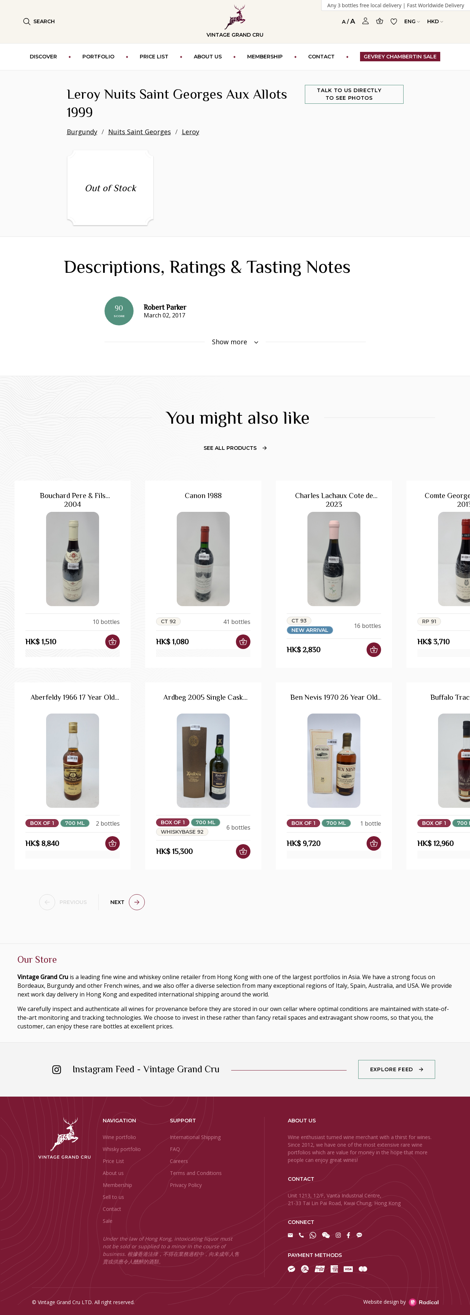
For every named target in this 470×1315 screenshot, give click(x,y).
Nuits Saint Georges (139, 131)
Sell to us (113, 1196)
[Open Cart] (379, 21)
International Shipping (195, 1137)
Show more (235, 341)
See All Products (235, 448)
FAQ (175, 1149)
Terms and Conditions (196, 1173)
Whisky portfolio (122, 1149)
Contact (112, 1208)
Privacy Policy (186, 1185)
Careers (179, 1161)
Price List (113, 1161)
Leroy (190, 131)
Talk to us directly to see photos (349, 94)
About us (113, 1173)
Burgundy (82, 131)
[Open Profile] (365, 21)
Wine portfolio (119, 1137)
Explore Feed (391, 1069)
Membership (117, 1185)
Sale (108, 1220)
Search (39, 21)
